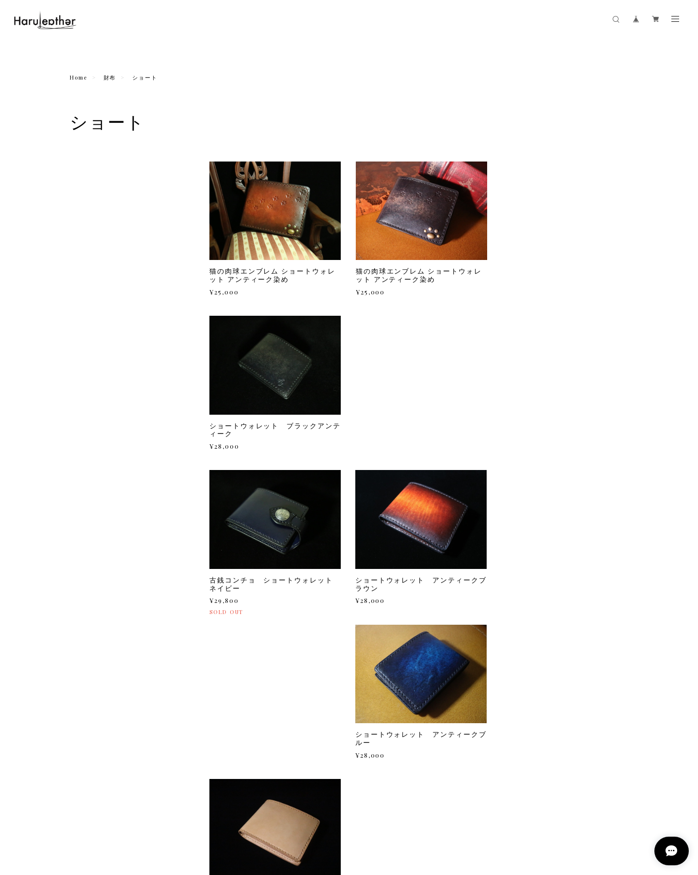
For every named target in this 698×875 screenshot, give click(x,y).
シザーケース (90, 494)
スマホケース (90, 274)
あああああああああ (103, 246)
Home (78, 77)
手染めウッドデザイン (106, 430)
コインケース (90, 342)
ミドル (86, 209)
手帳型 (86, 289)
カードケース (90, 539)
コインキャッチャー (100, 562)
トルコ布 (88, 405)
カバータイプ (94, 314)
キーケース (87, 365)
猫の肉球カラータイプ (106, 380)
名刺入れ (83, 471)
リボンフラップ (97, 418)
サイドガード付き (100, 443)
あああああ (91, 234)
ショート (88, 221)
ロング (86, 196)
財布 (110, 77)
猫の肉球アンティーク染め (111, 392)
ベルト (80, 585)
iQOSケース (88, 516)
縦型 (83, 302)
